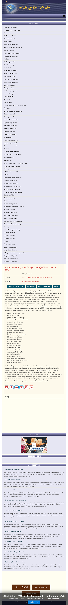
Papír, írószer (8, 201)
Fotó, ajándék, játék (9, 131)
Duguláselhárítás (9, 97)
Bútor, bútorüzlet (9, 88)
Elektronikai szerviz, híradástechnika (15, 105)
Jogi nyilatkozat (41, 587)
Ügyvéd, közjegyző (9, 244)
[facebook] (4, 1)
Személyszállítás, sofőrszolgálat (13, 224)
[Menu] (63, 16)
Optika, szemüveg (9, 198)
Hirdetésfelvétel (21, 587)
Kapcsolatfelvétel (44, 286)
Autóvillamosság (9, 65)
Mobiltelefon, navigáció (11, 183)
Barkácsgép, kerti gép (10, 73)
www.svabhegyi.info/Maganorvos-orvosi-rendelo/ (37, 278)
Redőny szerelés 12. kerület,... (14, 531)
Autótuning (7, 59)
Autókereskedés (9, 50)
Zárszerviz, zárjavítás (10, 261)
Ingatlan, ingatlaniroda (10, 143)
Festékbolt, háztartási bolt (11, 120)
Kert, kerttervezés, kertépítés (12, 154)
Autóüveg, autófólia (10, 62)
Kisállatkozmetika (9, 157)
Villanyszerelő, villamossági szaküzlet (15, 253)
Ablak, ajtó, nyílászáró (10, 27)
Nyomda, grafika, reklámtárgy (13, 192)
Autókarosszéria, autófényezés (13, 47)
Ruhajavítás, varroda (10, 209)
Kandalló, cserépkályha (11, 146)
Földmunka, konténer (10, 125)
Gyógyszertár (8, 137)
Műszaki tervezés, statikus (12, 189)
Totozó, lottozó (8, 241)
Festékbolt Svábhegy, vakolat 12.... (15, 552)
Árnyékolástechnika (10, 39)
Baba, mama (8, 68)
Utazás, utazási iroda (10, 247)
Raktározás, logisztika (10, 204)
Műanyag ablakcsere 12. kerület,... (15, 521)
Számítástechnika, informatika (13, 221)
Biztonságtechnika (9, 76)
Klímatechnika (8, 160)
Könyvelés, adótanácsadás (12, 166)
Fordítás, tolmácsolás (10, 128)
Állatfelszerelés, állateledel (12, 30)
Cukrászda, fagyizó (9, 94)
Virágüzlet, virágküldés (10, 256)
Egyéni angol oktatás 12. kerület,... (15, 562)
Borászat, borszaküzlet (11, 82)
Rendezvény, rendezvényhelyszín (14, 206)
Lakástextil (7, 175)
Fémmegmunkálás (9, 117)
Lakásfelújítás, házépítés (11, 172)
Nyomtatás (31, 286)
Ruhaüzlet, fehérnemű (10, 212)
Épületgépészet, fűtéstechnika (13, 111)
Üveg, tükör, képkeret (10, 250)
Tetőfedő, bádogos (9, 238)
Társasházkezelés (9, 235)
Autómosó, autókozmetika (12, 53)
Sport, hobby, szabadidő (11, 215)
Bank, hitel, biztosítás (10, 70)
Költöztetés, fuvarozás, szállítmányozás (15, 163)
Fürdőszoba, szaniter (10, 134)
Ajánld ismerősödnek (15, 286)
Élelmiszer (7, 108)
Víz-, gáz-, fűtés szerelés (11, 259)
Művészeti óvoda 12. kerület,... (14, 542)
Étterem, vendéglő (9, 114)
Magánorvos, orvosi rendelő (12, 178)
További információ (52, 599)
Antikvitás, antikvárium (10, 36)
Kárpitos (6, 149)
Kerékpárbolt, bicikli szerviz (12, 152)
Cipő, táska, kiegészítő (10, 91)
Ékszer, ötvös (8, 102)
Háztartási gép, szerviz (11, 140)
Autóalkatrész (8, 42)
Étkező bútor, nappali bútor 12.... (14, 480)
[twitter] (6, 1)
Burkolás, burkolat (9, 85)
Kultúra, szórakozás (10, 169)
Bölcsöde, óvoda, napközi (11, 79)
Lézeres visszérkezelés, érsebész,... (15, 490)
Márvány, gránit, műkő (10, 180)
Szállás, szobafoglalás (10, 218)
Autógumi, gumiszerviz (11, 44)
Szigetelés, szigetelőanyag (12, 230)
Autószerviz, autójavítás (11, 56)
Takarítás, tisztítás (9, 233)
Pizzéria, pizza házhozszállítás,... (14, 469)
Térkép (56, 286)
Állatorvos (7, 33)
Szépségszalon (8, 227)
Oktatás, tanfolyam (9, 195)
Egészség (7, 99)
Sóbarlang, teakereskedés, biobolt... (15, 500)
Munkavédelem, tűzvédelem (12, 186)
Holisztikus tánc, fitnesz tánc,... (14, 510)
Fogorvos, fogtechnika (10, 123)
